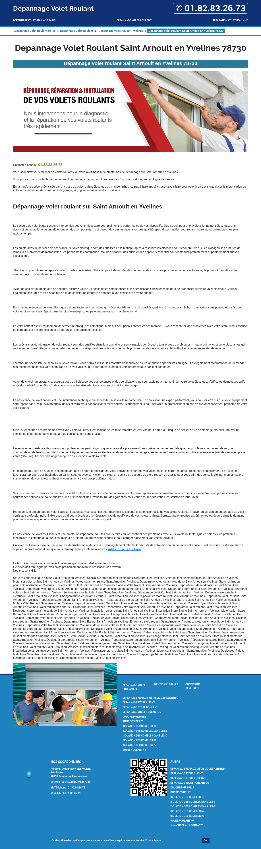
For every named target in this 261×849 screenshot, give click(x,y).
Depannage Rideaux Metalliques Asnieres (150, 697)
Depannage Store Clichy (139, 702)
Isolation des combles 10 (139, 726)
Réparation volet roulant (230, 20)
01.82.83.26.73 (76, 787)
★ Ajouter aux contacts (187, 825)
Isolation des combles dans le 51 (145, 730)
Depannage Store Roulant (140, 707)
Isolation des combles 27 (139, 745)
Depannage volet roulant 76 (142, 711)
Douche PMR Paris (134, 716)
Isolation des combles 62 (139, 740)
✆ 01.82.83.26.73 (210, 8)
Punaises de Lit (133, 721)
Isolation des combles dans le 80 (145, 735)
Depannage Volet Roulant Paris (34, 20)
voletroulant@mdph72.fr (76, 781)
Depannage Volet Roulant (134, 20)
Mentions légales (166, 684)
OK (205, 840)
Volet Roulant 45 (134, 749)
